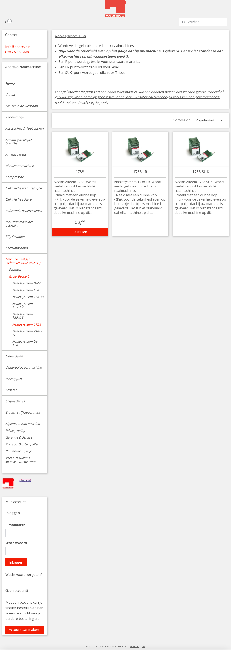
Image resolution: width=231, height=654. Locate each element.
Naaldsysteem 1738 (26, 324)
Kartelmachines (16, 248)
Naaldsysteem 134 (25, 290)
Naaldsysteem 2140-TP (27, 333)
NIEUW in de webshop (21, 106)
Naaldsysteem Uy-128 (25, 343)
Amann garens (15, 154)
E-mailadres (15, 524)
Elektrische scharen (19, 199)
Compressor (14, 177)
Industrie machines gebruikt (19, 223)
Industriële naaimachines (23, 211)
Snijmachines (15, 401)
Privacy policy (15, 430)
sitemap (134, 646)
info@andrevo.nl (18, 46)
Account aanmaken (24, 629)
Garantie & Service (18, 437)
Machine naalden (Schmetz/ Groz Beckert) (22, 261)
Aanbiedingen (15, 117)
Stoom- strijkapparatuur (22, 412)
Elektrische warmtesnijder (24, 188)
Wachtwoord (16, 543)
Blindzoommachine (19, 166)
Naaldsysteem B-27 (26, 283)
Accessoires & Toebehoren (24, 128)
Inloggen (16, 562)
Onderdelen (14, 356)
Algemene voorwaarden (22, 423)
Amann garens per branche (18, 141)
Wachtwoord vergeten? (23, 574)
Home (9, 83)
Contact (10, 94)
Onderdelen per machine (23, 367)
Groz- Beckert (19, 276)
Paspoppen (13, 378)
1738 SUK (200, 172)
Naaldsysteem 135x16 (22, 316)
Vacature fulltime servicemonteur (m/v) (20, 460)
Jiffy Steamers (15, 236)
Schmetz (15, 269)
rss (143, 646)
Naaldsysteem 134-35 (28, 297)
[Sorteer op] (209, 120)
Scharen (11, 390)
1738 (80, 172)
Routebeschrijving (18, 451)
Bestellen (79, 232)
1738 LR (140, 172)
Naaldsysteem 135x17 (22, 305)
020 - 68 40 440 (17, 52)
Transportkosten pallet (21, 444)
